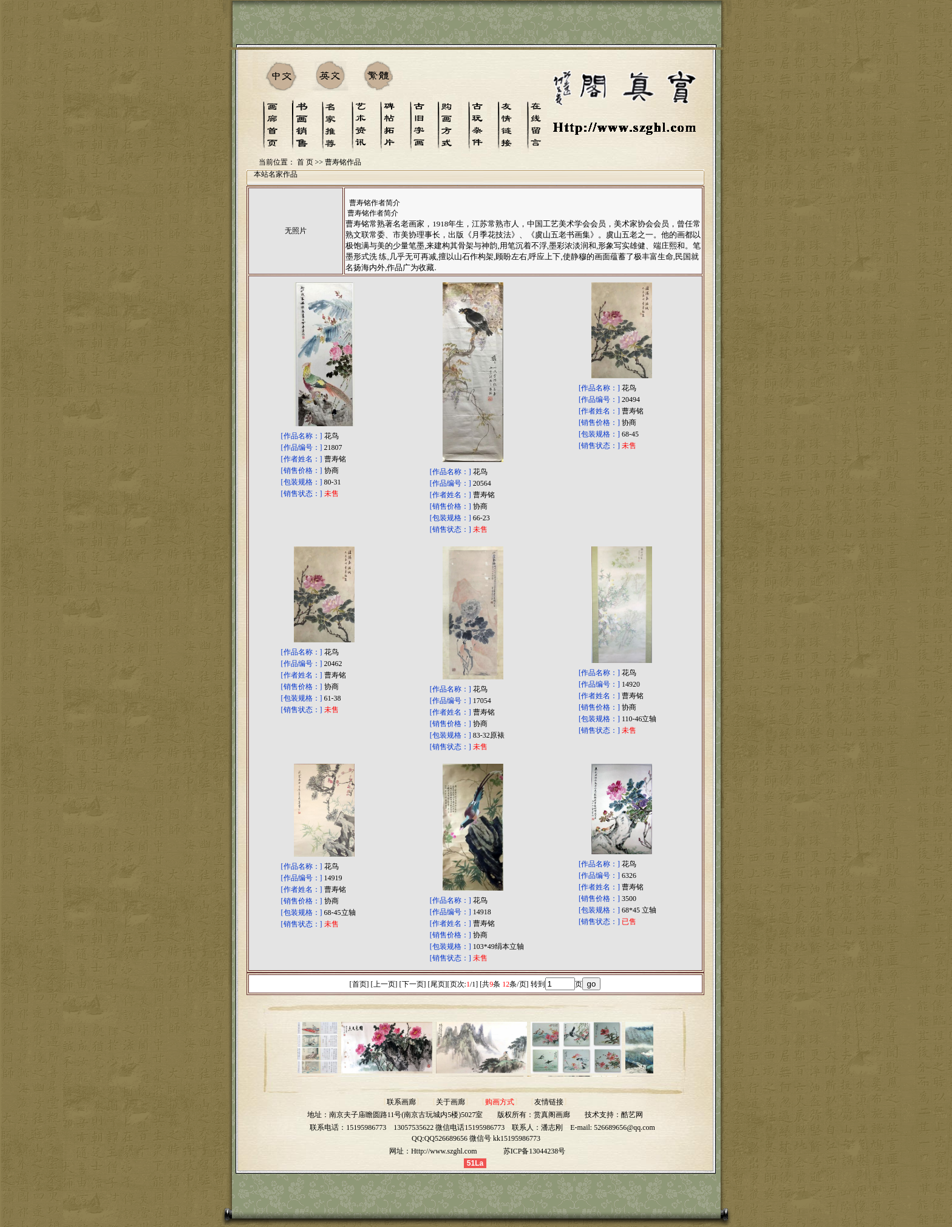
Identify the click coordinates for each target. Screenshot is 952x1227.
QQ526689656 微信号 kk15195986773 (482, 1138)
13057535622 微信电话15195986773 (449, 1127)
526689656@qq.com (624, 1127)
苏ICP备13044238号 (534, 1151)
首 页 (305, 162)
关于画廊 (450, 1102)
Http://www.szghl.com (444, 1151)
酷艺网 (632, 1114)
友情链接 (548, 1102)
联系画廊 (401, 1102)
